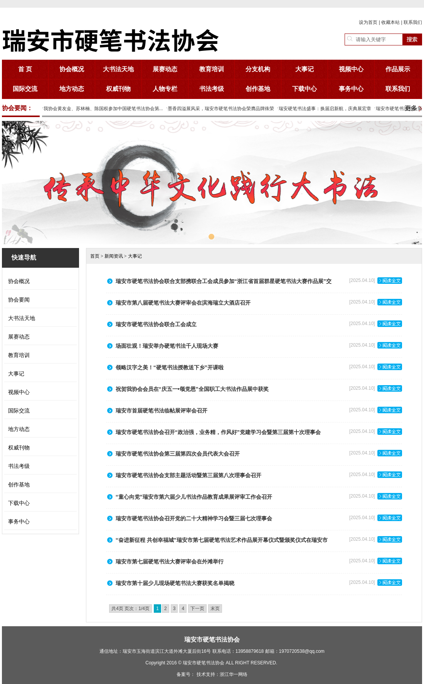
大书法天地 (118, 69)
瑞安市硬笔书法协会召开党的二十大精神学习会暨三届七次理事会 (194, 518)
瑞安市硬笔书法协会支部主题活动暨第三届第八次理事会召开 (188, 475)
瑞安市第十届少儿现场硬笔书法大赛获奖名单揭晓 (175, 583)
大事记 (304, 69)
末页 (215, 608)
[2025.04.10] (375, 283)
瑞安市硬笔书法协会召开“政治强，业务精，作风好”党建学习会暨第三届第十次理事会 (218, 432)
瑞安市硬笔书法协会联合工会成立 (156, 324)
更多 (411, 108)
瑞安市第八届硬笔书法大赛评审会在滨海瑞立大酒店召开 (183, 303)
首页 (94, 256)
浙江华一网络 (233, 674)
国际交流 (25, 89)
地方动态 (71, 89)
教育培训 (211, 69)
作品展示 (397, 69)
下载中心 (304, 89)
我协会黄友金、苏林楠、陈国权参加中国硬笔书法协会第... (103, 108)
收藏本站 (390, 22)
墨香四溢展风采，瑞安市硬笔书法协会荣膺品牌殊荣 (221, 108)
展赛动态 (165, 69)
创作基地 (258, 89)
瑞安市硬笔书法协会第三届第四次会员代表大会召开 (178, 454)
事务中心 (351, 89)
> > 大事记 (116, 256)
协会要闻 (19, 300)
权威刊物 (118, 89)
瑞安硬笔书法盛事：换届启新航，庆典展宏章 (325, 108)
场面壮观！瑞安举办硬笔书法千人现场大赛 (167, 346)
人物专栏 (165, 89)
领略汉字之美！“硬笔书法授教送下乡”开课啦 (170, 367)
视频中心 (351, 69)
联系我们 (413, 22)
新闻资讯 (113, 256)
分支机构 (258, 69)
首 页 (25, 69)
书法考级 (211, 89)
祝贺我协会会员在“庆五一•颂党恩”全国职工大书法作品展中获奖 (192, 389)
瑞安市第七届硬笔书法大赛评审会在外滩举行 (170, 561)
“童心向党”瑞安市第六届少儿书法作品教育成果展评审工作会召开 (194, 497)
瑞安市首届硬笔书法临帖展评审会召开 (161, 410)
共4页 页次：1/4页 (130, 608)
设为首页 (368, 22)
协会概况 (71, 69)
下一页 (197, 608)
